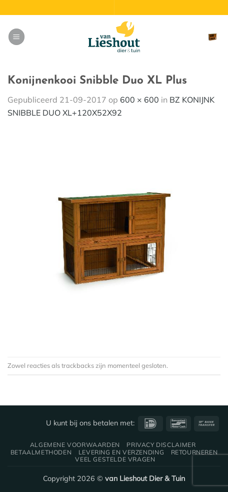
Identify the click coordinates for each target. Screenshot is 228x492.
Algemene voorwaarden (75, 444)
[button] (16, 37)
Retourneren (194, 452)
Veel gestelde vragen (115, 459)
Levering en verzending (121, 452)
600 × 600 (139, 100)
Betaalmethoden (41, 452)
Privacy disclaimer (161, 444)
